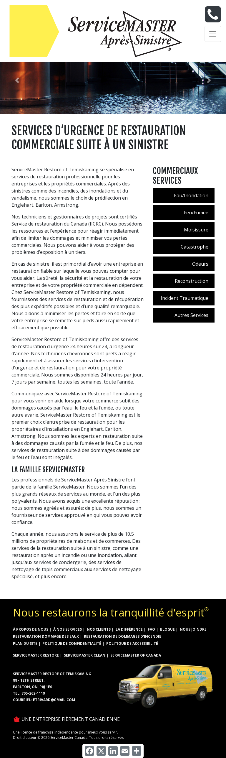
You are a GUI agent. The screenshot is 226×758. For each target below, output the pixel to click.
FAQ (151, 629)
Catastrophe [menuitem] (194, 247)
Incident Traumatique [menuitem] (184, 298)
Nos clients (99, 629)
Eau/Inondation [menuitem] (191, 195)
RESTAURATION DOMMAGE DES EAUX (46, 636)
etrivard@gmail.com (54, 699)
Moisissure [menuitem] (196, 229)
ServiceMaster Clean (84, 655)
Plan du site (25, 643)
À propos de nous (30, 629)
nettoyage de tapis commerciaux (47, 569)
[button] (17, 80)
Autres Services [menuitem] (191, 315)
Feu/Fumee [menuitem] (196, 212)
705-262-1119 (33, 693)
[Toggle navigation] (213, 34)
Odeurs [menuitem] (200, 264)
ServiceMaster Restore (36, 655)
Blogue (167, 629)
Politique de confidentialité (71, 643)
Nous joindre (193, 629)
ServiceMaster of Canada (135, 655)
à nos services (67, 629)
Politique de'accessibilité (132, 643)
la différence (129, 629)
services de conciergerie (60, 562)
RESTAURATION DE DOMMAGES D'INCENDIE (122, 636)
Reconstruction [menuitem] (191, 281)
